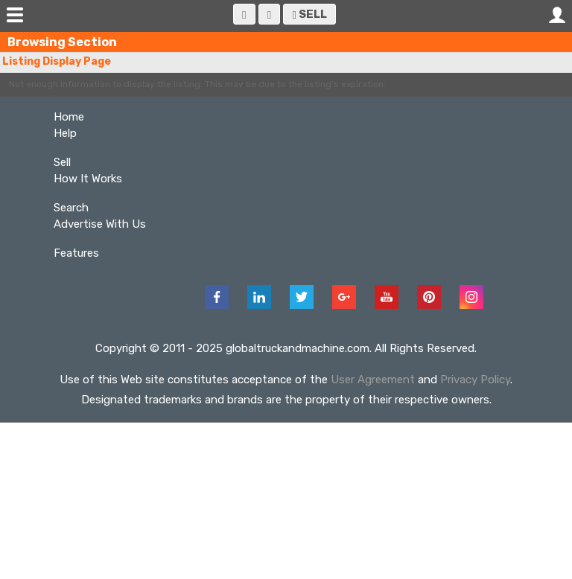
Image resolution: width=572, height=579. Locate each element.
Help (65, 133)
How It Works (88, 178)
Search (71, 207)
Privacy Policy (475, 379)
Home (69, 117)
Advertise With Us (100, 224)
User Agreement (373, 379)
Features (76, 253)
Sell (310, 14)
